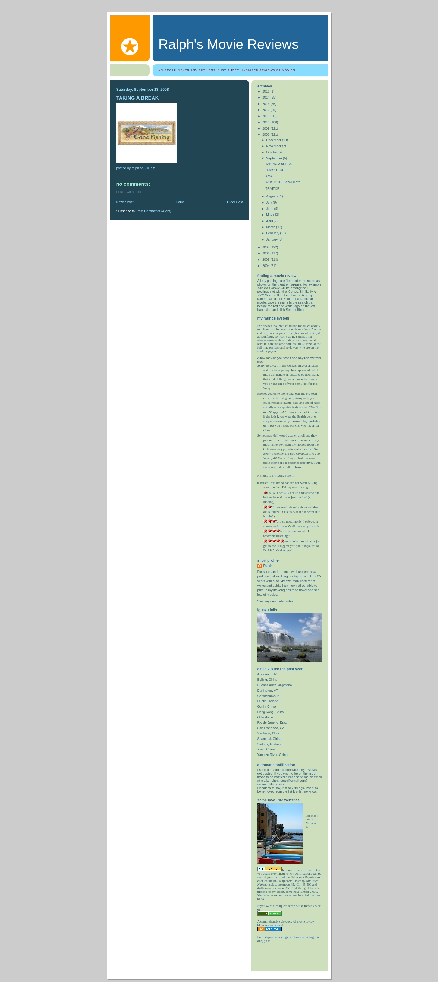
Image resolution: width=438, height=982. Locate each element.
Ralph (268, 565)
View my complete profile (275, 601)
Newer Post (125, 202)
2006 (266, 253)
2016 (266, 91)
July (269, 202)
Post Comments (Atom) (154, 211)
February (273, 233)
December (274, 140)
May (269, 214)
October (272, 152)
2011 (266, 116)
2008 (266, 134)
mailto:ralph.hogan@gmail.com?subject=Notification (282, 782)
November (274, 146)
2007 (266, 247)
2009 (266, 128)
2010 (266, 122)
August (271, 196)
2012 (266, 110)
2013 (266, 104)
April (270, 221)
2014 (266, 97)
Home (180, 202)
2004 (266, 265)
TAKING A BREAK (278, 164)
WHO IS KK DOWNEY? (282, 182)
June (270, 208)
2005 (266, 259)
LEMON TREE (275, 170)
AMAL (269, 176)
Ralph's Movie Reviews (229, 44)
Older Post (235, 202)
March (271, 227)
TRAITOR (272, 188)
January (272, 239)
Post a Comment (128, 192)
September (274, 158)
